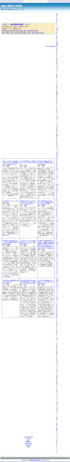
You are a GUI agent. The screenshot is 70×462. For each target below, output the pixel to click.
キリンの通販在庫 (57, 424)
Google (28, 438)
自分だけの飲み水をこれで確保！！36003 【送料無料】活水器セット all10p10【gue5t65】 (45, 202)
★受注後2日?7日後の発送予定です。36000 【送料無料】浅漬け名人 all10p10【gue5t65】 (11, 242)
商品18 (34, 33)
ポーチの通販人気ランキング (57, 393)
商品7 (25, 30)
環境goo (28, 441)
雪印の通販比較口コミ (57, 191)
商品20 (42, 33)
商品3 (11, 30)
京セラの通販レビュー (57, 410)
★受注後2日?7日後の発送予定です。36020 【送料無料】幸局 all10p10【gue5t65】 (46, 162)
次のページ (53, 46)
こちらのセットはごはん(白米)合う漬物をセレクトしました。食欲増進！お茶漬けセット (28, 242)
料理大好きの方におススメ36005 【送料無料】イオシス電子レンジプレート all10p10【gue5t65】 (28, 202)
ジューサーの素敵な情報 (57, 85)
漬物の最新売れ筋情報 (11, 6)
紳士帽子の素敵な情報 (57, 36)
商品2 (7, 30)
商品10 (36, 30)
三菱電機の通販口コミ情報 (57, 67)
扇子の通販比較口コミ (57, 51)
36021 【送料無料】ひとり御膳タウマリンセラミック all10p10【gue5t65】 (28, 162)
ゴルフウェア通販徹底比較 (57, 126)
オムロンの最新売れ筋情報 (57, 307)
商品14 (17, 33)
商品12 (8, 33)
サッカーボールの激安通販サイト (57, 231)
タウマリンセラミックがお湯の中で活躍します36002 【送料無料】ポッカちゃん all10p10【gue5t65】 (11, 162)
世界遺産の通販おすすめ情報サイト (57, 105)
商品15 (21, 33)
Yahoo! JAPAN (28, 437)
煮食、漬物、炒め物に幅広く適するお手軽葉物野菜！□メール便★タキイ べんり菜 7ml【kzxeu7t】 (28, 282)
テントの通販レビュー (57, 176)
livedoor (28, 445)
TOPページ (47, 46)
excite (28, 446)
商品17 (30, 33)
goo (28, 440)
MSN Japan (28, 443)
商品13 (13, 33)
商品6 (21, 30)
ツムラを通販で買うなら (57, 361)
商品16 (25, 33)
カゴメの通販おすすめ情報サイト (57, 327)
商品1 (3, 30)
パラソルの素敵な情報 (57, 346)
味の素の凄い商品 (57, 248)
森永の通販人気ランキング (57, 289)
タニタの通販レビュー (57, 21)
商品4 (14, 30)
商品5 (18, 30)
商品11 (4, 33)
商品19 (38, 33)
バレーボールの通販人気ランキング (57, 441)
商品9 (32, 30)
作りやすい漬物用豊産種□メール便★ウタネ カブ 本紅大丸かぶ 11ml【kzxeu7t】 (46, 282)
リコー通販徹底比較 (57, 376)
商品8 (29, 30)
